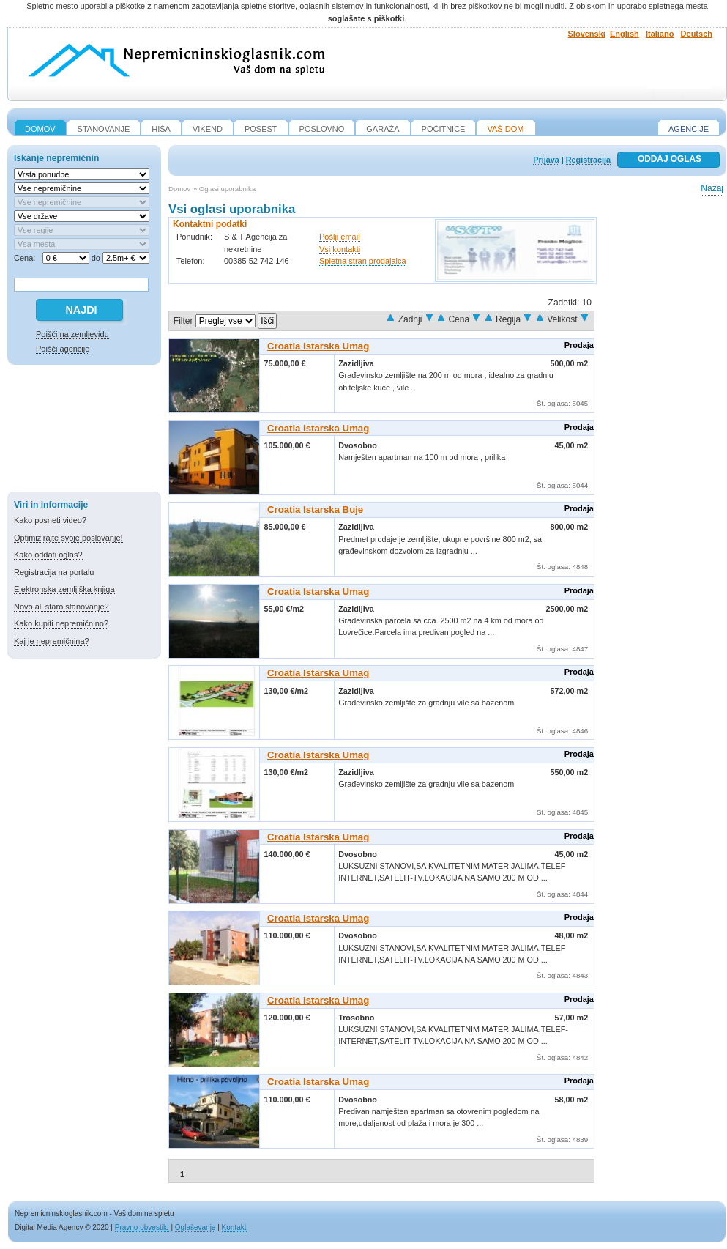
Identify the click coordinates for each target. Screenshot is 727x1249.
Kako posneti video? (50, 520)
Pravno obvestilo (142, 1227)
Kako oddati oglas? (48, 554)
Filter (183, 321)
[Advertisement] (84, 431)
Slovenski (586, 33)
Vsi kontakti (339, 249)
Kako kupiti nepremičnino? (61, 623)
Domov (179, 189)
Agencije (688, 129)
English (624, 33)
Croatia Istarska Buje (315, 509)
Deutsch (696, 33)
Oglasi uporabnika (227, 189)
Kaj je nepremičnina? (51, 641)
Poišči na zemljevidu (72, 334)
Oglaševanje (195, 1227)
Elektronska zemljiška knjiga (64, 589)
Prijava (546, 159)
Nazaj (712, 188)
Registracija (588, 159)
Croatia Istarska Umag (318, 346)
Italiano (660, 33)
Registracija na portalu (54, 572)
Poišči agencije (62, 348)
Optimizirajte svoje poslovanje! (68, 537)
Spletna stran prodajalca (362, 260)
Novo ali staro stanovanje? (61, 606)
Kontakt (234, 1227)
